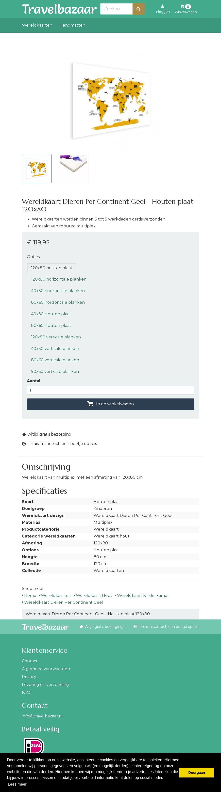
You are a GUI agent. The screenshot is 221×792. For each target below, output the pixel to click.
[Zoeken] (138, 20)
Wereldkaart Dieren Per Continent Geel (62, 602)
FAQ (26, 692)
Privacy (29, 676)
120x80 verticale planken (56, 337)
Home (29, 595)
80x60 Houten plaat (51, 325)
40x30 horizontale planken (58, 290)
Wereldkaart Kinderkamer (142, 595)
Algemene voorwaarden (46, 668)
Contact (30, 661)
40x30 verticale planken (55, 348)
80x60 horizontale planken (58, 302)
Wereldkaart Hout (93, 595)
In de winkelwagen (110, 404)
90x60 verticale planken (55, 371)
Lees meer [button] (17, 784)
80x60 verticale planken (55, 360)
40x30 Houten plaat (51, 314)
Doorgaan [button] (196, 773)
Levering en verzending (45, 684)
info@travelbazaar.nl (42, 716)
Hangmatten (72, 36)
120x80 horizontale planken (58, 279)
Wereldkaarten (37, 36)
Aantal (33, 381)
